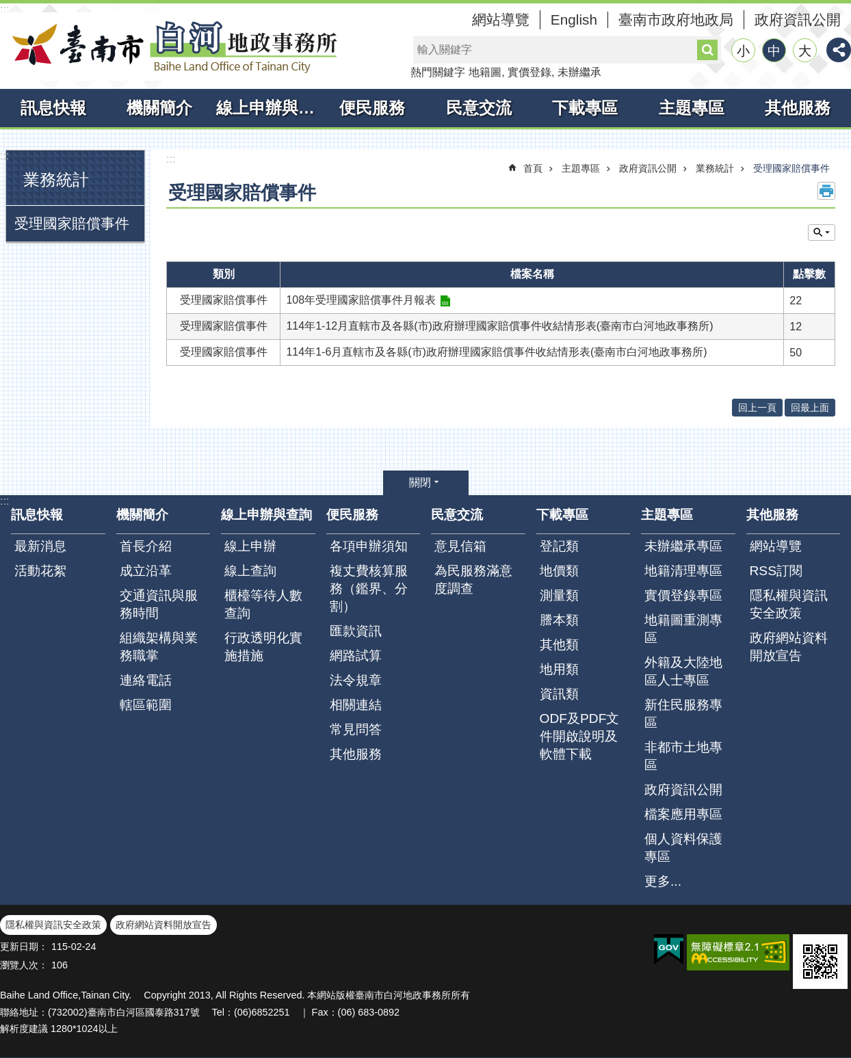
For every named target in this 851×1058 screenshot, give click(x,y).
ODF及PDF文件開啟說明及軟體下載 (580, 736)
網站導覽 (500, 19)
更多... (662, 881)
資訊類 (559, 694)
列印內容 (826, 191)
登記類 (559, 546)
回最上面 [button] (810, 407)
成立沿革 (146, 571)
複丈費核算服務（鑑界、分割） (369, 588)
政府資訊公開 (798, 19)
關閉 (420, 482)
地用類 (559, 669)
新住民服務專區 (683, 714)
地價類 (559, 571)
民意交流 (479, 107)
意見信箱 (460, 546)
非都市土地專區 (683, 756)
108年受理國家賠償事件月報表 (361, 300)
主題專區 (691, 107)
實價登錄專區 (683, 595)
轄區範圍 (146, 705)
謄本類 (559, 620)
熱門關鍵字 (437, 72)
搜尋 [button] (707, 50)
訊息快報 (53, 107)
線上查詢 (250, 571)
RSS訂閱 (776, 571)
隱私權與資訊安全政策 (789, 604)
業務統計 (56, 179)
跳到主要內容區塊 (7, 7)
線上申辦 (250, 546)
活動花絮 (40, 571)
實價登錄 (529, 72)
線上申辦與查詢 (267, 107)
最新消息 (40, 546)
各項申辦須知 (369, 546)
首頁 (532, 168)
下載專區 (585, 107)
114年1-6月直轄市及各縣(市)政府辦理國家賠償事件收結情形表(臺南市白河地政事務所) (496, 352)
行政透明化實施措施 (263, 647)
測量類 (559, 595)
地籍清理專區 (683, 571)
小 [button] (743, 51)
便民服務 (372, 107)
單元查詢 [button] (821, 232)
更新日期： (24, 946)
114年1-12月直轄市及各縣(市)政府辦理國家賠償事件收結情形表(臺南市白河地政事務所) (499, 326)
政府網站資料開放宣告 (789, 647)
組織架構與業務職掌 (159, 647)
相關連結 (356, 705)
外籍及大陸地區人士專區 (683, 671)
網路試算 (356, 655)
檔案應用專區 (683, 814)
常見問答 (356, 729)
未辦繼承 (579, 72)
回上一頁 (757, 407)
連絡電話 (146, 680)
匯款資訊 (356, 631)
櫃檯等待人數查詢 (263, 604)
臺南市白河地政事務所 (171, 46)
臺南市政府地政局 (675, 19)
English (574, 19)
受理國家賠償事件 (71, 223)
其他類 (559, 644)
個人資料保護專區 (683, 848)
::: (4, 9)
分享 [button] (838, 50)
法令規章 (356, 680)
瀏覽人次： (24, 965)
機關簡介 (159, 107)
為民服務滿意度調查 (473, 580)
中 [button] (774, 51)
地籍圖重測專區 (683, 629)
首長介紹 (146, 546)
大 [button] (804, 51)
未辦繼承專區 (683, 546)
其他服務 (797, 107)
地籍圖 (485, 72)
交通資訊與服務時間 (159, 604)
